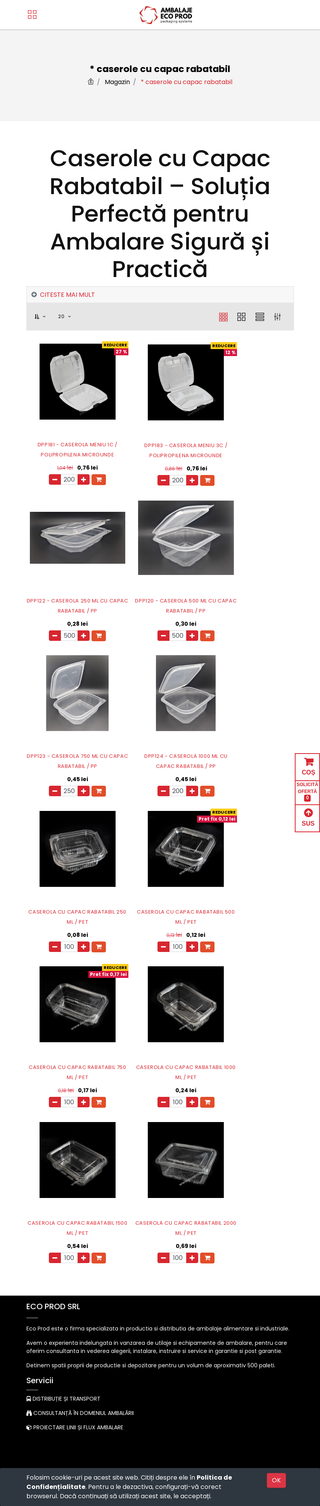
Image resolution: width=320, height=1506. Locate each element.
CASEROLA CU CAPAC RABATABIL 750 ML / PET (251, 759)
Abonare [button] (275, 1408)
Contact (41, 1283)
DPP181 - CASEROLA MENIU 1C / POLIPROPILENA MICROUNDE (69, 449)
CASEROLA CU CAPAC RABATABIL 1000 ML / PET (69, 914)
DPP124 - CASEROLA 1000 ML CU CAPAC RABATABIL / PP (251, 604)
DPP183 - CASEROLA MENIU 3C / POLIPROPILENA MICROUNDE (160, 449)
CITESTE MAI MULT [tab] (67, 294)
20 (62, 316)
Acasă (38, 1218)
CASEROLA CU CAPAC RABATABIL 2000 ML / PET (251, 914)
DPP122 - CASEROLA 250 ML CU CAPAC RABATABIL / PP (251, 449)
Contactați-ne (46, 1356)
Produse (41, 1251)
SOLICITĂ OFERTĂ (307, 792)
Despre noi (44, 1234)
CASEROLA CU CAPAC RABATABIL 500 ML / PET (160, 759)
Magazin (117, 81)
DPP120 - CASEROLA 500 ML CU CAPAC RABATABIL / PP (68, 604)
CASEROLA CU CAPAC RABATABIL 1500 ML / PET (160, 914)
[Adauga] (75, 479)
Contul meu (46, 1267)
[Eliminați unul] (46, 479)
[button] (44, 316)
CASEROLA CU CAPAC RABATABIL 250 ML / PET (69, 759)
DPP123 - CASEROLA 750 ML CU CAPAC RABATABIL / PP (159, 604)
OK (276, 1480)
